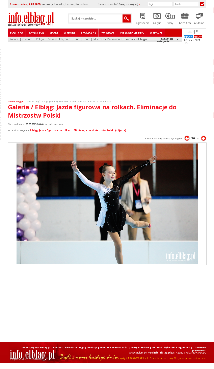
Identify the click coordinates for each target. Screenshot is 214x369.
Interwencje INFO (132, 32)
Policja (40, 39)
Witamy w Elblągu (136, 39)
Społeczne (88, 32)
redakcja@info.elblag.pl (36, 347)
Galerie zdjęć (33, 101)
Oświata (27, 39)
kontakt (58, 347)
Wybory (69, 32)
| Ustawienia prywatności (198, 349)
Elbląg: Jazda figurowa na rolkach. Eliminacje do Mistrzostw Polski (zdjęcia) (78, 130)
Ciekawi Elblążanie (59, 39)
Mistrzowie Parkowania (107, 39)
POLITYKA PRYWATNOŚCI (114, 347)
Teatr (86, 39)
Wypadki (156, 32)
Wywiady (107, 32)
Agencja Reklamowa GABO (191, 352)
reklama (157, 347)
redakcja (92, 347)
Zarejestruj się (129, 4)
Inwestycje (36, 32)
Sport (54, 32)
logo (81, 347)
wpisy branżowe (140, 347)
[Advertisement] (107, 68)
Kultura (14, 39)
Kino (76, 39)
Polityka (16, 32)
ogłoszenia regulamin (177, 347)
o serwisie (71, 347)
